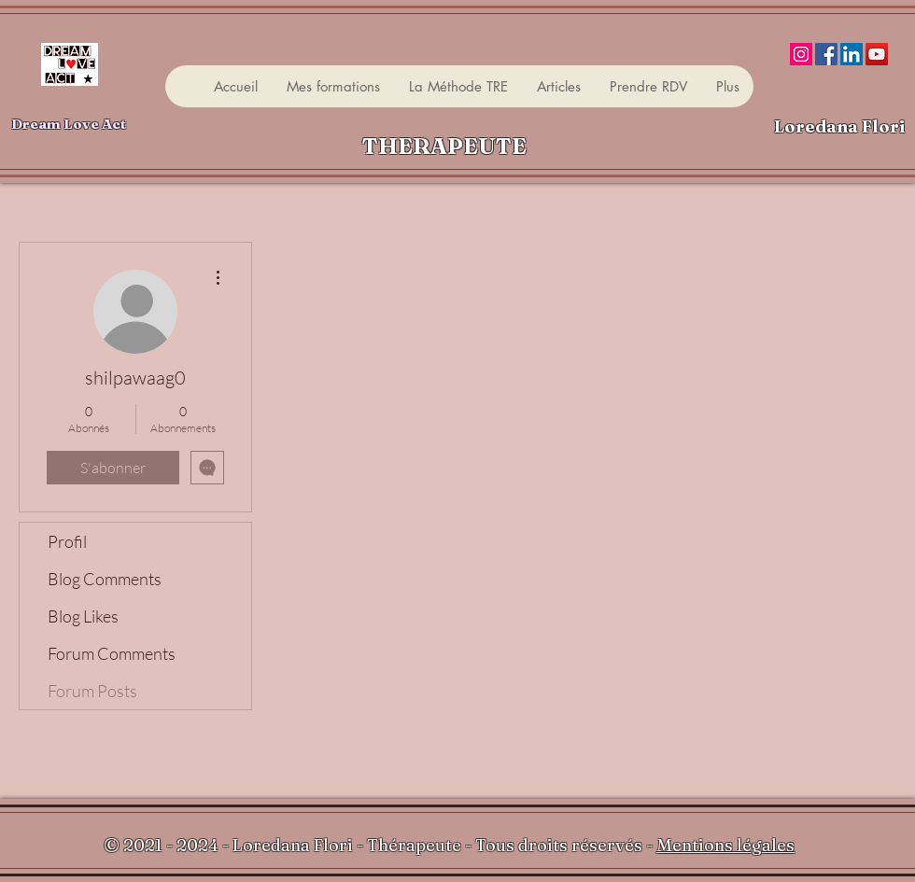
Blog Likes (83, 616)
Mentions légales (725, 845)
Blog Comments (105, 578)
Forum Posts (92, 690)
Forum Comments (112, 653)
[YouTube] (877, 54)
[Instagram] (801, 54)
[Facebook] (826, 54)
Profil (67, 541)
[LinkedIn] (851, 54)
